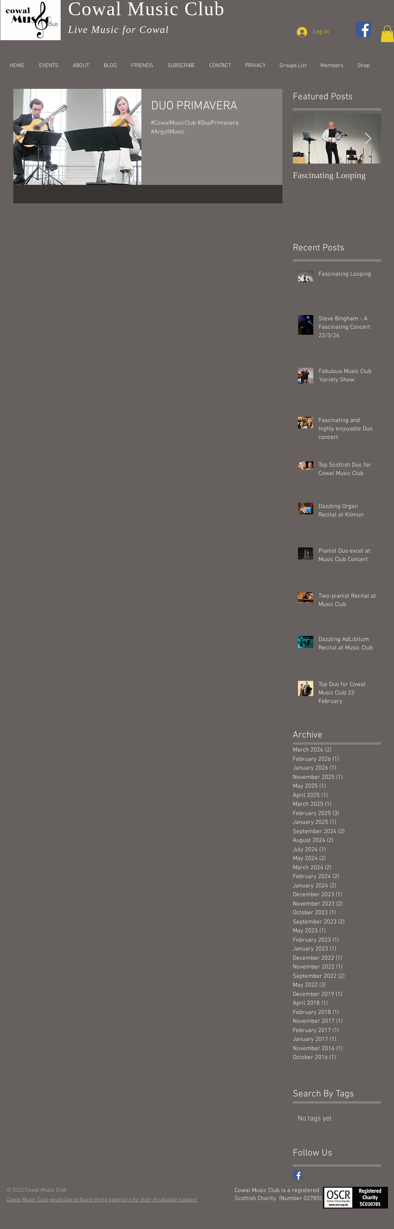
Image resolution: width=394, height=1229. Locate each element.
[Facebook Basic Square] (297, 1175)
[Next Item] (368, 139)
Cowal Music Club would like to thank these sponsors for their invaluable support (102, 1199)
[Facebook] (363, 29)
